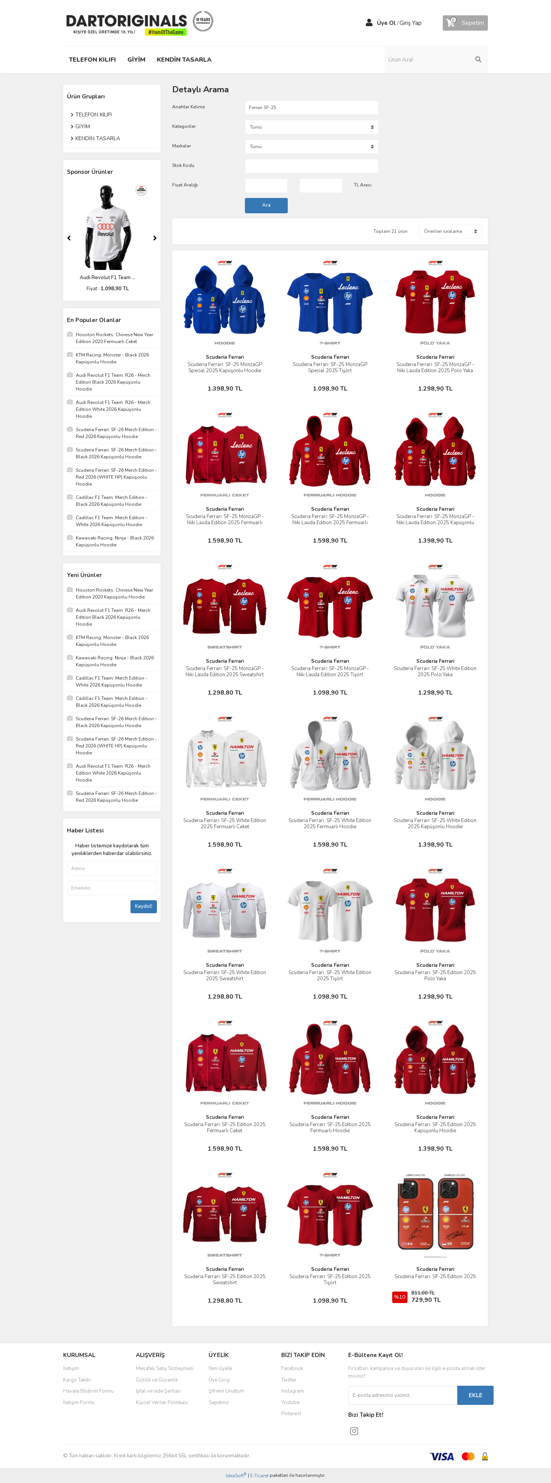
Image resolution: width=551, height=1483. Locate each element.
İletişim (71, 1368)
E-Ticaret (259, 1476)
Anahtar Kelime (188, 107)
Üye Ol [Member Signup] (386, 23)
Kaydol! (143, 906)
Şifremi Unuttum (226, 1391)
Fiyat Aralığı (185, 185)
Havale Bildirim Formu (88, 1391)
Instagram (292, 1391)
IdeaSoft (236, 1475)
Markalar (181, 146)
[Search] (436, 59)
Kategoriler (184, 126)
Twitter (289, 1380)
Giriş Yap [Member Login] (410, 23)
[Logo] (139, 23)
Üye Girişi (219, 1380)
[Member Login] (369, 23)
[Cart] (465, 23)
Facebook (292, 1368)
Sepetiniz (219, 1402)
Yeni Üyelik (220, 1368)
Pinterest (291, 1413)
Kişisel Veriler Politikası (162, 1402)
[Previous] (69, 238)
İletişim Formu (79, 1402)
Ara (266, 205)
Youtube (290, 1402)
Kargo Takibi (77, 1380)
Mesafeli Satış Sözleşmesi (165, 1368)
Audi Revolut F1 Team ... (112, 277)
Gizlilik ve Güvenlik (157, 1380)
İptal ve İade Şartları (158, 1391)
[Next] (155, 238)
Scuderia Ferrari (225, 357)
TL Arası (363, 185)
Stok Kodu (183, 165)
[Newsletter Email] (402, 1395)
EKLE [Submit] (476, 1395)
